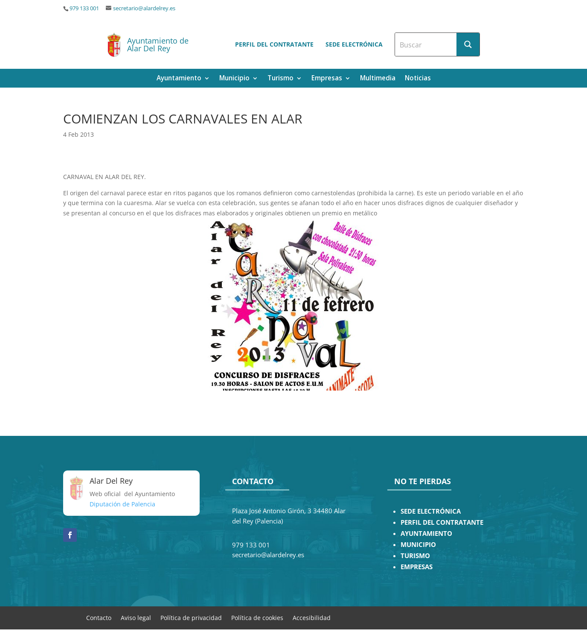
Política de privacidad (191, 617)
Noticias (418, 78)
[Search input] (426, 44)
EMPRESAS (417, 566)
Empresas (326, 78)
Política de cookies (257, 617)
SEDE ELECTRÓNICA (431, 511)
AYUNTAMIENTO (426, 533)
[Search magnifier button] (467, 44)
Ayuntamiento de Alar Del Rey (158, 44)
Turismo (280, 78)
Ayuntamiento (179, 78)
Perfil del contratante (274, 44)
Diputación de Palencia (122, 504)
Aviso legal (136, 617)
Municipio (234, 78)
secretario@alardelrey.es (144, 8)
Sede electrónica (354, 44)
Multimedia (377, 78)
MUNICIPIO (418, 544)
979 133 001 (84, 8)
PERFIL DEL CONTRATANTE (442, 522)
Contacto (98, 617)
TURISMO (415, 555)
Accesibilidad (312, 617)
